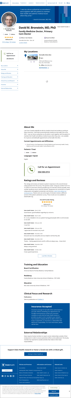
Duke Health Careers (42, 372)
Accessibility (22, 368)
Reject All (54, 391)
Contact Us (7, 370)
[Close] (69, 391)
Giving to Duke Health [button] (34, 354)
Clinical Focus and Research (8, 80)
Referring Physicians (42, 380)
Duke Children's (58, 370)
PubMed (40, 299)
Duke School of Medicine (61, 372)
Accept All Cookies (54, 395)
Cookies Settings (53, 387)
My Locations (4, 65)
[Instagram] (6, 376)
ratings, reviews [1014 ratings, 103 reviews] (9, 42)
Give (60, 3)
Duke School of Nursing (60, 375)
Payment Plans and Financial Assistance (29, 377)
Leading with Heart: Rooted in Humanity (29, 370)
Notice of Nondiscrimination (26, 372)
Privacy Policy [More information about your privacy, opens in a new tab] (38, 393)
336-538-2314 (44, 172)
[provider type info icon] (69, 27)
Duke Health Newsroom (42, 375)
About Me (3, 69)
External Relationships (6, 88)
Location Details (23, 42)
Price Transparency (24, 380)
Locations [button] (31, 3)
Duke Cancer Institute (60, 368)
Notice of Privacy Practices (25, 375)
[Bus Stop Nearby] (34, 62)
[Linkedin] (8, 376)
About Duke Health (41, 368)
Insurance (3, 84)
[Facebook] (3, 376)
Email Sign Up (40, 377)
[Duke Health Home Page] (8, 364)
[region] (35, 391)
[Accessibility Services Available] (31, 62)
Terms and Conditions (24, 382)
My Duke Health (51, 3)
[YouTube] (14, 376)
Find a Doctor (15, 3)
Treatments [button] (23, 3)
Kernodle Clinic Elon (45, 55)
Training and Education (6, 77)
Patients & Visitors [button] (40, 3)
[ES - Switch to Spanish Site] (68, 3)
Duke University (58, 377)
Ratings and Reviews (6, 73)
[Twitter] (11, 376)
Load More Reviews (47, 256)
